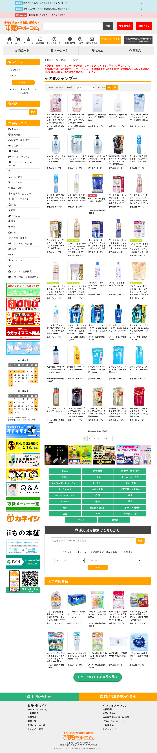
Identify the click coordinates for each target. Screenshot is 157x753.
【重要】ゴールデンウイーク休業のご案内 (46, 15)
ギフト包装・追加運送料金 (25, 277)
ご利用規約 (108, 725)
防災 (65, 514)
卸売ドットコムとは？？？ (111, 40)
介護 (97, 496)
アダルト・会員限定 (21, 272)
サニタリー (97, 483)
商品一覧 (22, 50)
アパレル (65, 502)
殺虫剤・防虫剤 (97, 508)
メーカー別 (59, 50)
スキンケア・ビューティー (65, 483)
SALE (97, 50)
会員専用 (113, 520)
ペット (81, 520)
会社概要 (107, 710)
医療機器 (97, 471)
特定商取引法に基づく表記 (116, 718)
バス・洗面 (60, 60)
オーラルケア (65, 489)
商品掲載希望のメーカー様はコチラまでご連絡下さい (138, 40)
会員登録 (125, 26)
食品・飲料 (97, 489)
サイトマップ (109, 729)
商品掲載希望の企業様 (118, 697)
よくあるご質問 (35, 729)
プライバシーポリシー (114, 722)
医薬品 (65, 471)
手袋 (130, 502)
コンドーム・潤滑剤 (130, 508)
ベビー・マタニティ (65, 496)
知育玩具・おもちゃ (130, 489)
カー (97, 514)
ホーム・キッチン (130, 477)
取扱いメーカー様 (36, 725)
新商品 (135, 50)
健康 (65, 508)
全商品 (48, 60)
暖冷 (97, 502)
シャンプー (74, 60)
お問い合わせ (39, 697)
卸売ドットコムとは (38, 710)
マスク (65, 477)
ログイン (144, 26)
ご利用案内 (33, 714)
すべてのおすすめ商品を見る (97, 677)
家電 (130, 496)
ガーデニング (130, 514)
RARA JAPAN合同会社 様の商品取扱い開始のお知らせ (47, 9)
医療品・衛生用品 (130, 471)
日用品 (97, 477)
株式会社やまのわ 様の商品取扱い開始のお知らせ (45, 3)
